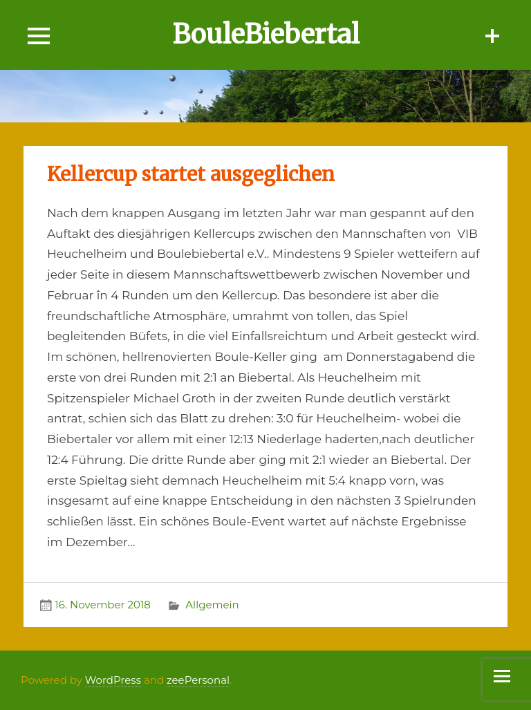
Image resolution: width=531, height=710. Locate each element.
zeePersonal (198, 679)
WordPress (113, 679)
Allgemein (212, 604)
